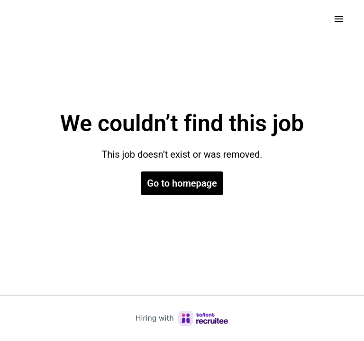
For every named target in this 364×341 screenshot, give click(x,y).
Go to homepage (182, 183)
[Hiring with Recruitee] (182, 318)
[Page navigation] (339, 18)
